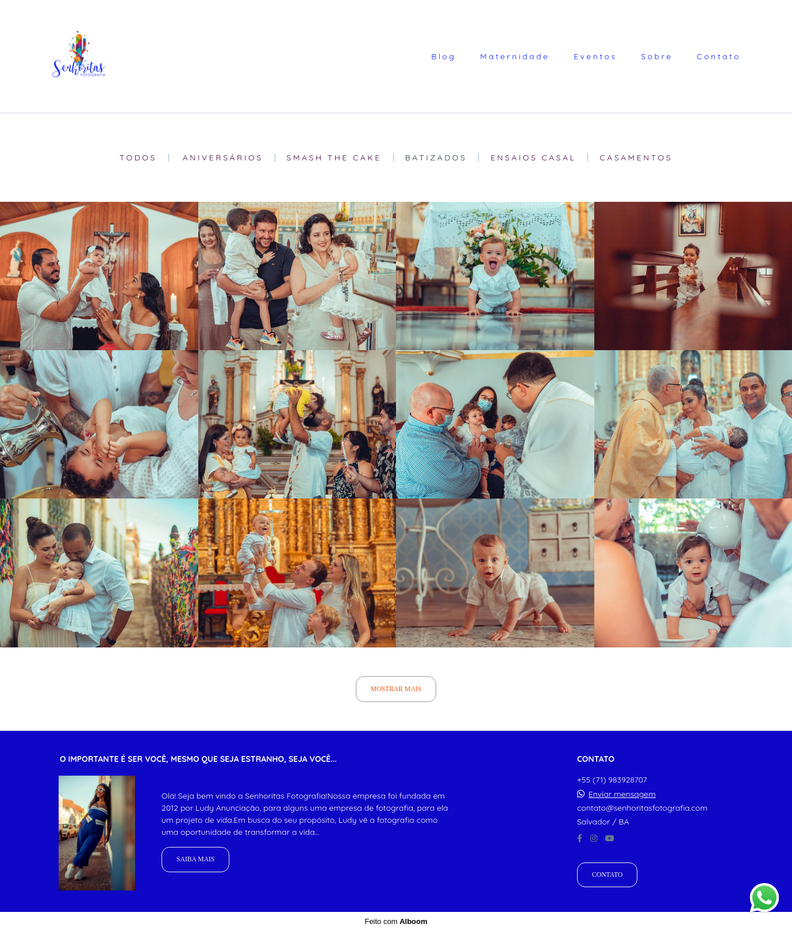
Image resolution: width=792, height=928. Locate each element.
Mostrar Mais (396, 689)
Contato (719, 56)
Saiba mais (195, 857)
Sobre (656, 56)
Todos (138, 158)
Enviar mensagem (622, 791)
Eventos (595, 56)
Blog (443, 56)
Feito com (395, 918)
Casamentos (635, 158)
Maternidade (514, 56)
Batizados (436, 158)
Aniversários (223, 158)
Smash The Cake (334, 158)
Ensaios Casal (533, 158)
